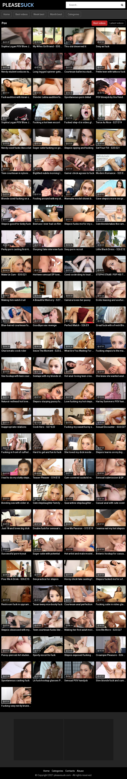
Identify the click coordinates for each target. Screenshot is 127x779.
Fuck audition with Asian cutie (16, 97)
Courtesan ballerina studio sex (79, 71)
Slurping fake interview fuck (48, 249)
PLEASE (11, 5)
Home (6, 14)
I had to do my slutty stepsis (16, 477)
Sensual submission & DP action (111, 477)
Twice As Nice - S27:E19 (109, 122)
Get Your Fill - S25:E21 (108, 148)
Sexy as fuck (102, 46)
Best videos (22, 14)
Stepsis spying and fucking (78, 148)
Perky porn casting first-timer (16, 249)
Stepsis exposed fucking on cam (79, 655)
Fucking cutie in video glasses (111, 604)
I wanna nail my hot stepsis (110, 528)
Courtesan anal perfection (78, 604)
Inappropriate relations (13, 427)
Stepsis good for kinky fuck (16, 224)
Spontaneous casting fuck (15, 680)
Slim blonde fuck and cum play (111, 680)
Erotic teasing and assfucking (111, 300)
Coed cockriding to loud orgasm (79, 274)
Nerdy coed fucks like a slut (16, 148)
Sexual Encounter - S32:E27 (111, 427)
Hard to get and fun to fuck (47, 452)
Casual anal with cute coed (110, 503)
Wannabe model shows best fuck (79, 198)
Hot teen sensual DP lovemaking (48, 274)
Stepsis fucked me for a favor (111, 579)
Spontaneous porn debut (77, 97)
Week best (38, 14)
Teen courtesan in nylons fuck (16, 173)
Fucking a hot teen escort (46, 122)
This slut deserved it (75, 46)
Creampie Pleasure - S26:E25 (111, 655)
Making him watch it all (13, 300)
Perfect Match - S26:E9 (76, 325)
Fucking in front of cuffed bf (16, 452)
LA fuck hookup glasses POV (48, 680)
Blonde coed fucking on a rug (16, 198)
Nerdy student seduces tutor (16, 71)
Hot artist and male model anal (79, 553)
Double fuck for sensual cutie (48, 528)
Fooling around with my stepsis (48, 198)
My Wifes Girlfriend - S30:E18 (48, 46)
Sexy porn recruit (73, 249)
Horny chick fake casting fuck (79, 579)
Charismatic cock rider (13, 350)
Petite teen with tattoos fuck (110, 71)
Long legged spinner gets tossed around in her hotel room (48, 71)
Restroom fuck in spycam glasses (16, 604)
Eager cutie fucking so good (48, 148)
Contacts (70, 771)
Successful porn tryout (13, 553)
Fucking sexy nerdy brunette (16, 705)
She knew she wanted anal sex (111, 376)
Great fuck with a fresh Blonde (111, 325)
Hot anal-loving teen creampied (79, 376)
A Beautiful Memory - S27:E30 (48, 300)
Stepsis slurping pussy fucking (48, 401)
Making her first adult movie (79, 629)
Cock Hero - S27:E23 (44, 427)
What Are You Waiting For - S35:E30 (79, 350)
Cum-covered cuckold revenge (79, 477)
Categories (73, 14)
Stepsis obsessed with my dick (16, 629)
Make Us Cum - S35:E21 (14, 274)
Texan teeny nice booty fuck (47, 604)
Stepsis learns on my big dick (111, 452)
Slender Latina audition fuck (48, 97)
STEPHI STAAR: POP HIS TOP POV (111, 274)
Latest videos (117, 23)
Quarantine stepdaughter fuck (79, 503)
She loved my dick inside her (79, 452)
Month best (56, 14)
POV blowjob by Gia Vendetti (111, 97)
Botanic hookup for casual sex (111, 553)
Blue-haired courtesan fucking (16, 325)
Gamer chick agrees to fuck (79, 173)
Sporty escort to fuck (44, 655)
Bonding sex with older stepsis (16, 503)
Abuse (80, 771)
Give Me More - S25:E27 (109, 629)
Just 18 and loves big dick (15, 528)
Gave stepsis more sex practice (111, 198)
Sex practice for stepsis (46, 579)
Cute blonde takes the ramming (111, 224)
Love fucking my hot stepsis (79, 401)
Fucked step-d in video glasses (79, 122)
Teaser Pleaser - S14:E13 (46, 477)
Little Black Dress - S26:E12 (110, 249)
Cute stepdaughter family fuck (48, 503)
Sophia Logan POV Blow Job (16, 46)
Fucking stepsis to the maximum (111, 350)
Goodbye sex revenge (45, 325)
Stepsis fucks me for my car (79, 224)
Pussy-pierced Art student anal (16, 655)
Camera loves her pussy (77, 300)
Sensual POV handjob (76, 680)
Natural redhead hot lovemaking (16, 401)
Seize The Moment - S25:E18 (48, 350)
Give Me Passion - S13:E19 (78, 528)
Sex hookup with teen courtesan (16, 376)
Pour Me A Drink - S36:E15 (15, 579)
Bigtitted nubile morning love (48, 173)
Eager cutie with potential (46, 553)
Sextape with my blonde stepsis (48, 376)
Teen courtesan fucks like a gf (48, 629)
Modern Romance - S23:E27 (111, 173)
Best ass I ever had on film (47, 224)
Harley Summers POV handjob (111, 401)
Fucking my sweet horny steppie (79, 427)
